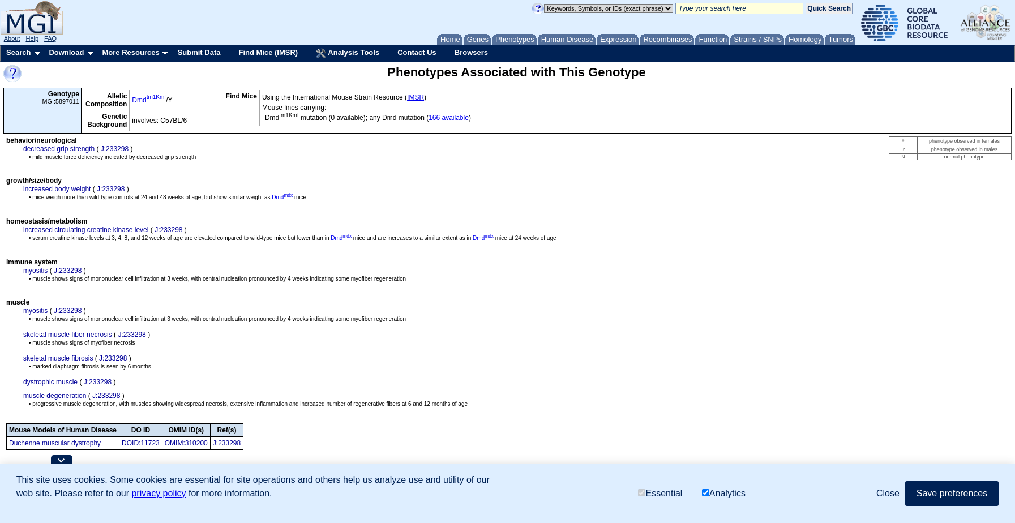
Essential (660, 493)
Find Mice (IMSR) (268, 52)
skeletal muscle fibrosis (58, 358)
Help (31, 38)
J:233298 (115, 149)
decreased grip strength (59, 149)
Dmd (149, 100)
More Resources (130, 52)
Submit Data (199, 52)
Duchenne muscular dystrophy (55, 443)
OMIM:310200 (186, 443)
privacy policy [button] (158, 493)
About (12, 38)
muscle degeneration (54, 396)
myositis (35, 271)
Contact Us (416, 52)
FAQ (50, 38)
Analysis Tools (347, 53)
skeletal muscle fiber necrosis (67, 334)
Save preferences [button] (952, 493)
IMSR (415, 97)
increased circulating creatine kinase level (85, 230)
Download (66, 52)
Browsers (471, 52)
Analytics (724, 493)
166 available (449, 118)
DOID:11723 (141, 443)
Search (18, 52)
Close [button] (888, 493)
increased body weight (57, 189)
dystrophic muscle (50, 382)
